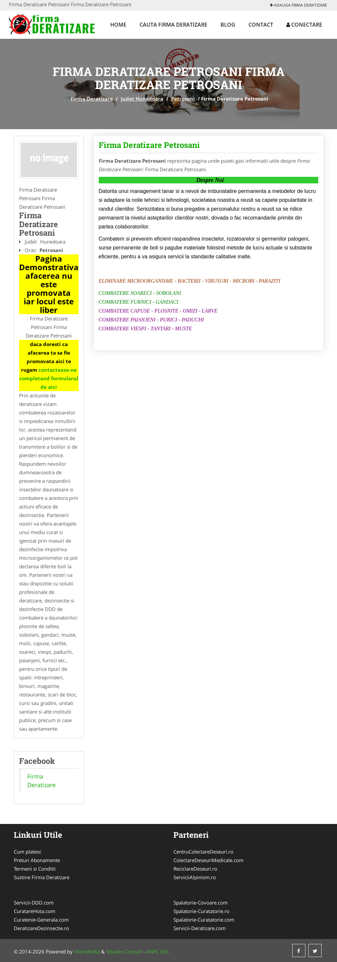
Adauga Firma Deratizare (298, 5)
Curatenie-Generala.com (41, 919)
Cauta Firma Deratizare (173, 24)
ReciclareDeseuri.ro (195, 868)
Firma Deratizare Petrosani (149, 145)
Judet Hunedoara (142, 98)
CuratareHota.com (34, 911)
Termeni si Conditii (35, 868)
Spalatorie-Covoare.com (200, 902)
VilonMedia (87, 951)
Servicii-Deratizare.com (199, 928)
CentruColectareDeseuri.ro (203, 851)
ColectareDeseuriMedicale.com (208, 860)
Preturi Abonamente (37, 860)
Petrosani (183, 98)
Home (118, 24)
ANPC (152, 951)
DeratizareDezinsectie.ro (41, 928)
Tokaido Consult (124, 951)
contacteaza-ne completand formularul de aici (48, 378)
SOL (164, 951)
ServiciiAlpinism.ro (194, 877)
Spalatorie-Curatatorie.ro (201, 911)
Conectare (304, 24)
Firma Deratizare (92, 98)
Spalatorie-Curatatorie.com (203, 919)
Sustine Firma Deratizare (41, 877)
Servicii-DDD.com (34, 902)
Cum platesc (27, 851)
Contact (260, 24)
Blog (227, 24)
